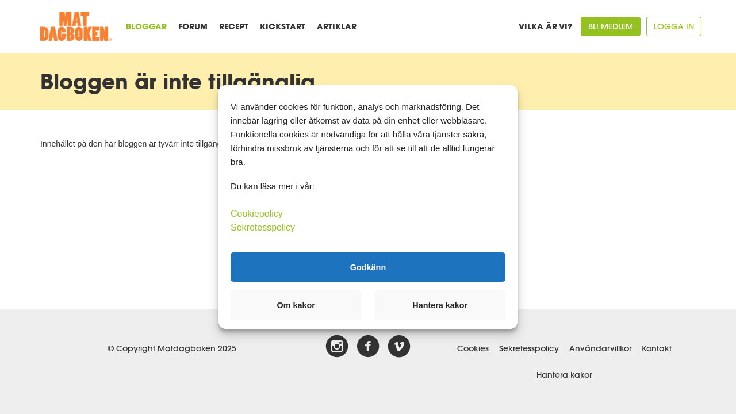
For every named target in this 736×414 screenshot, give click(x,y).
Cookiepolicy (257, 213)
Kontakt (657, 348)
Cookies (473, 348)
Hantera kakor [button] (439, 305)
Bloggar (146, 26)
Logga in (674, 26)
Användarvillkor (600, 348)
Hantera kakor (564, 375)
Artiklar (336, 26)
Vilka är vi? (545, 26)
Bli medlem (610, 26)
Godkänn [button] (368, 266)
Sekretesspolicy (529, 348)
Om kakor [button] (296, 305)
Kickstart (282, 26)
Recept (233, 26)
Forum (193, 26)
